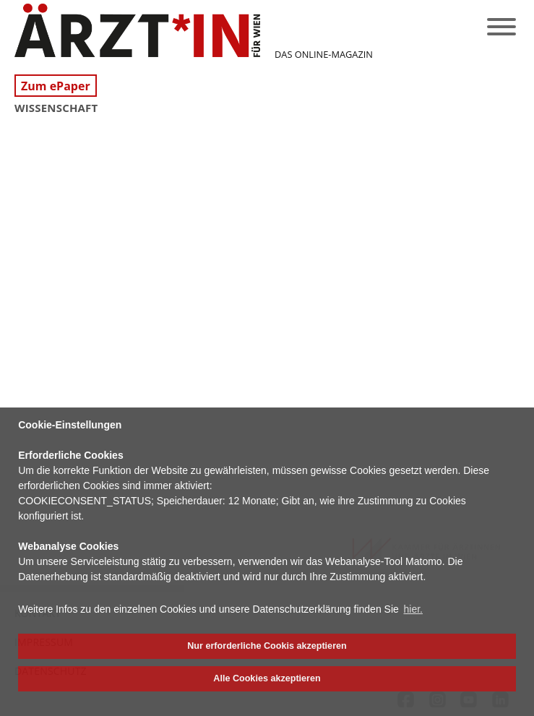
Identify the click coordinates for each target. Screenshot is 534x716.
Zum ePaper (55, 86)
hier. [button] (413, 609)
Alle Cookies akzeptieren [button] (266, 678)
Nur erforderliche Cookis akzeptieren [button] (266, 646)
